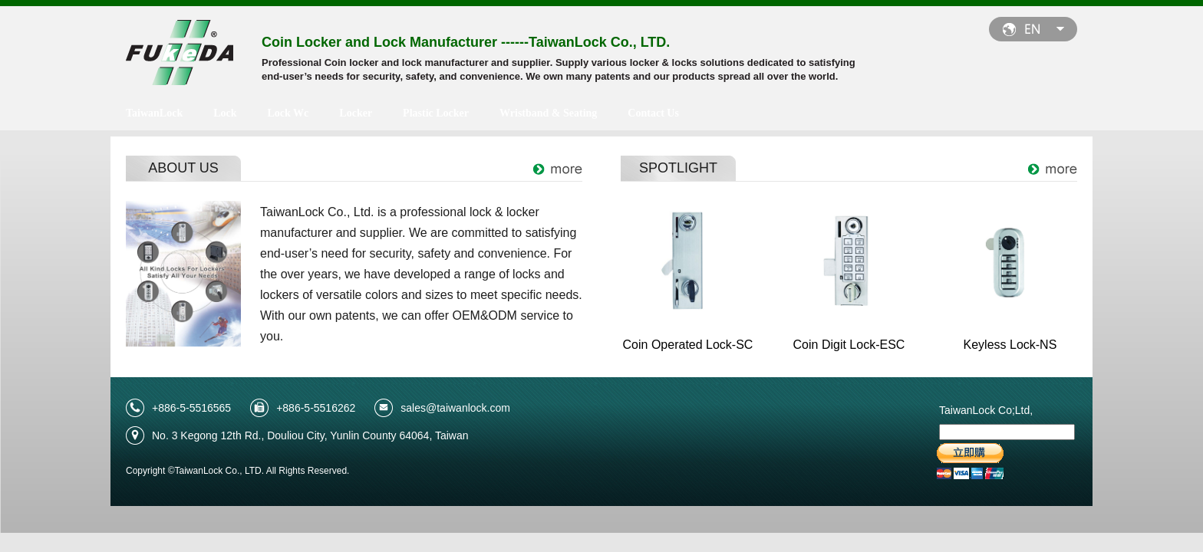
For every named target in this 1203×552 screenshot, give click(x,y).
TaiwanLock (154, 113)
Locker (355, 113)
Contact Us (653, 113)
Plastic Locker (436, 113)
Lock (224, 113)
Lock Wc (288, 113)
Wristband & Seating (548, 113)
